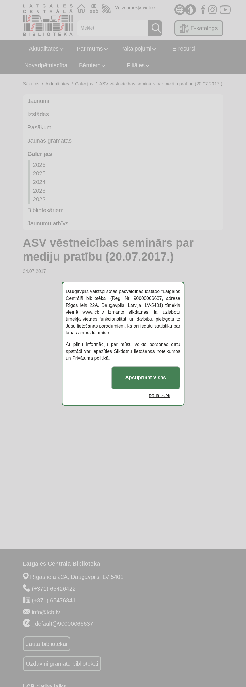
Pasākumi (40, 127)
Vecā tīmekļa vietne (135, 7)
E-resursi (183, 48)
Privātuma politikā (90, 358)
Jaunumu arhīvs (48, 223)
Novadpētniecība (45, 65)
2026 (39, 165)
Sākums (31, 83)
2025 (39, 173)
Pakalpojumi (136, 48)
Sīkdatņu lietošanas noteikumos (147, 351)
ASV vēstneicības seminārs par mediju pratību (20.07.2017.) (160, 83)
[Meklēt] (111, 28)
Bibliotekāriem (46, 210)
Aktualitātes (43, 48)
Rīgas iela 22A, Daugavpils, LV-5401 (76, 577)
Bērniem (89, 65)
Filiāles (136, 65)
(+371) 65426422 (54, 588)
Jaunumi (38, 101)
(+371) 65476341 (54, 600)
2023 (39, 190)
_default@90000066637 (62, 624)
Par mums (90, 48)
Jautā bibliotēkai (46, 644)
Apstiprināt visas (145, 377)
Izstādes (38, 114)
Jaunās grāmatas (50, 140)
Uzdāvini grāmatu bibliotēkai (62, 664)
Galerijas (84, 83)
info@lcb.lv (46, 612)
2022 (39, 199)
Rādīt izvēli (159, 395)
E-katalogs (199, 28)
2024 (39, 182)
